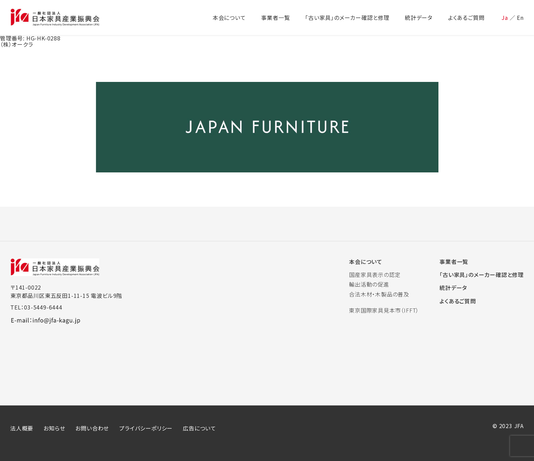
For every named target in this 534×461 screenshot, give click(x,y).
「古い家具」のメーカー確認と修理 (481, 274)
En (520, 17)
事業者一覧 (453, 261)
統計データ (453, 287)
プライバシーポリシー (146, 428)
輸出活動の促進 (369, 284)
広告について (199, 428)
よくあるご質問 (457, 301)
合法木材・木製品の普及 (379, 294)
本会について (365, 261)
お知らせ (54, 428)
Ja (504, 17)
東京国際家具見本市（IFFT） (384, 310)
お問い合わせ (92, 428)
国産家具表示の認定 (374, 274)
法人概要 (21, 428)
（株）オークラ (16, 44)
